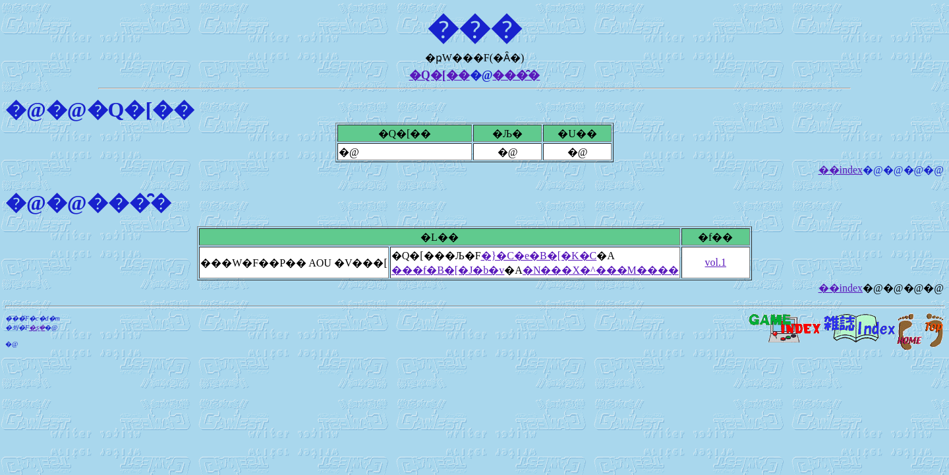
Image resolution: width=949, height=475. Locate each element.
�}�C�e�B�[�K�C (539, 255)
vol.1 (715, 262)
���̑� (516, 75)
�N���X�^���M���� (601, 270)
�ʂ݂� (37, 327)
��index (841, 169)
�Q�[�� (439, 75)
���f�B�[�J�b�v (448, 270)
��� (474, 28)
